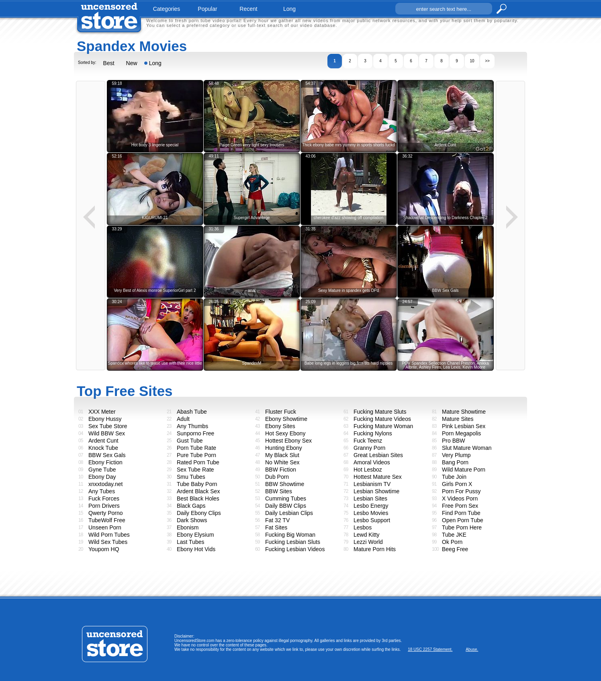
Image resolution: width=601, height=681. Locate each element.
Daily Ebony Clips (199, 513)
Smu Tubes (191, 476)
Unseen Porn (104, 527)
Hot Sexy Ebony (285, 433)
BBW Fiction (280, 469)
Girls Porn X (457, 484)
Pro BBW (453, 440)
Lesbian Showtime (376, 491)
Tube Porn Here (462, 527)
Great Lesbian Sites (378, 455)
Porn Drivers (104, 505)
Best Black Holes (198, 498)
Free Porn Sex (460, 505)
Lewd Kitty (367, 534)
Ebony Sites (280, 426)
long (289, 9)
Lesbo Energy (371, 505)
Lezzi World (368, 541)
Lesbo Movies (371, 513)
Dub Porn (277, 476)
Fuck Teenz (368, 440)
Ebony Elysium (195, 534)
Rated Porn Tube (198, 462)
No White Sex (282, 462)
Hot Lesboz (368, 469)
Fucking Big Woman (290, 534)
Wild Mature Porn (463, 469)
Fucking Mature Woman (383, 426)
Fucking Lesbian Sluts (292, 541)
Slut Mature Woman (466, 447)
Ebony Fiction (105, 462)
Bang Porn (455, 462)
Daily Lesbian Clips (289, 513)
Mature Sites (458, 418)
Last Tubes (190, 541)
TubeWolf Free (106, 520)
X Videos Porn (460, 498)
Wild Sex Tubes (107, 541)
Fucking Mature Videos (382, 418)
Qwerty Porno (105, 513)
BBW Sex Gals (107, 455)
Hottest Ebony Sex (288, 440)
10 (472, 61)
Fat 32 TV (277, 520)
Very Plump (456, 455)
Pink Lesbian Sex (463, 426)
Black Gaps (191, 505)
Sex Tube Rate (195, 469)
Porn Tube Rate (196, 447)
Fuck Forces (103, 498)
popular (207, 9)
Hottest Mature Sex (378, 476)
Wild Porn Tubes (109, 534)
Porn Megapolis (461, 433)
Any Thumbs (192, 426)
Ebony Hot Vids (196, 549)
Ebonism (187, 527)
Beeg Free (455, 549)
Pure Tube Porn (196, 455)
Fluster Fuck (280, 411)
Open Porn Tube (462, 520)
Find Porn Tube (461, 513)
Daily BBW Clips (285, 505)
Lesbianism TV (372, 484)
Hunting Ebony (283, 447)
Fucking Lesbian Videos (295, 549)
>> (487, 61)
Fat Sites (276, 527)
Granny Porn (369, 447)
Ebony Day (102, 476)
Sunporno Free (195, 433)
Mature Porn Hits (375, 549)
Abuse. (472, 649)
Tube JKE (454, 534)
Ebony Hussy (104, 418)
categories (166, 9)
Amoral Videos (372, 462)
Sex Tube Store (107, 426)
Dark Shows (192, 520)
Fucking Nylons (373, 433)
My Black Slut (282, 455)
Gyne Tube (102, 469)
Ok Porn (452, 541)
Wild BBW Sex (106, 433)
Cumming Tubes (285, 498)
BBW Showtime (284, 484)
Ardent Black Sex (198, 491)
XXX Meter (102, 411)
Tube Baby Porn (197, 484)
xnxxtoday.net (105, 484)
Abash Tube (192, 411)
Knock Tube (103, 447)
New (131, 63)
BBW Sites (278, 491)
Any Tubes (101, 491)
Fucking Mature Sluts (380, 411)
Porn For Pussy (461, 491)
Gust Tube (190, 440)
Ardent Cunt (103, 440)
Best (108, 63)
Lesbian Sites (370, 498)
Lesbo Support (372, 520)
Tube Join (454, 476)
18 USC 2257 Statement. (430, 649)
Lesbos (363, 527)
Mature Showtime (464, 411)
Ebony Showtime (286, 418)
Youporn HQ (103, 549)
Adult (183, 418)
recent (248, 9)
